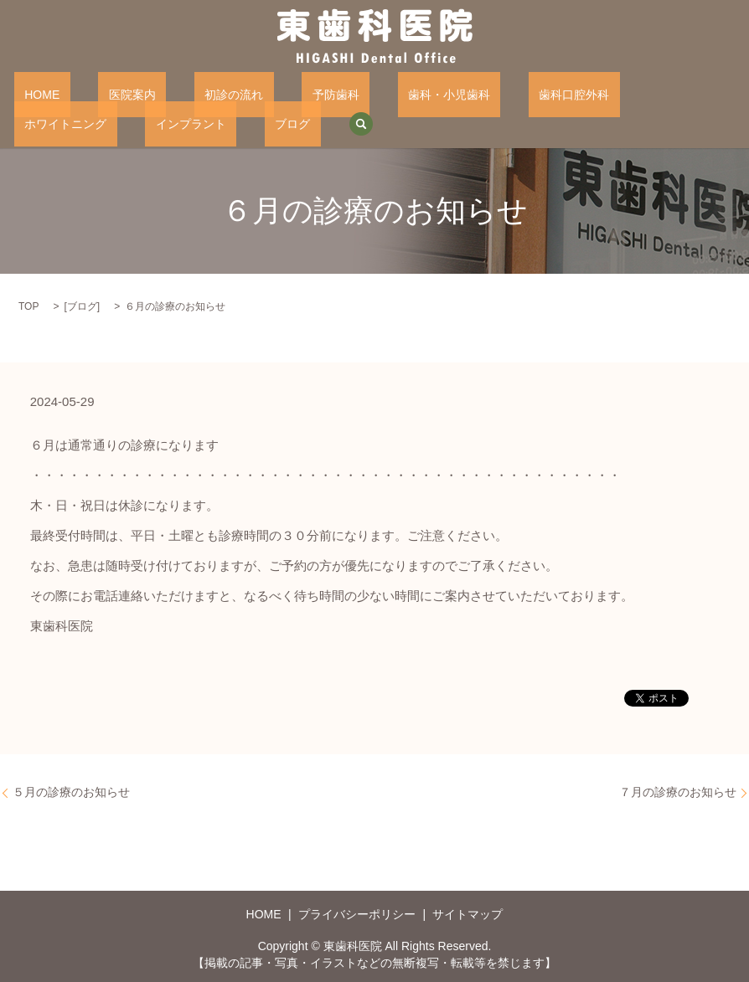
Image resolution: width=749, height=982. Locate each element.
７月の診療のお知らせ (677, 791)
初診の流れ (181, 93)
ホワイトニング (564, 93)
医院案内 (100, 93)
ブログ (31, 122)
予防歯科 (263, 93)
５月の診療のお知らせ (71, 791)
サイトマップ (467, 913)
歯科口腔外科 (460, 93)
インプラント (668, 93)
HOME (31, 93)
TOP (28, 305)
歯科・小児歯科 (355, 93)
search (89, 123)
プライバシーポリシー (357, 913)
